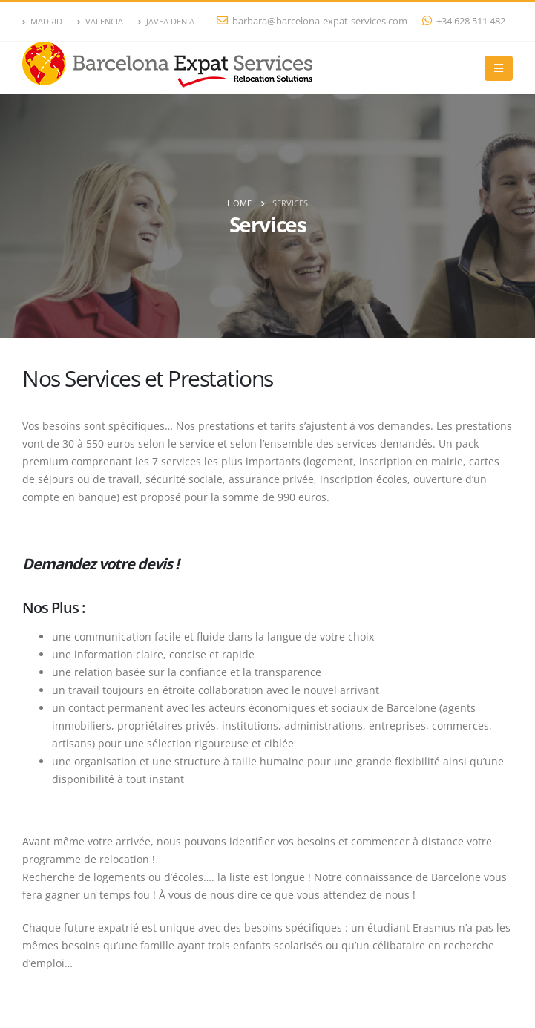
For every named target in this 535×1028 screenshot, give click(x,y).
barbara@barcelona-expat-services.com (312, 21)
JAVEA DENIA (166, 21)
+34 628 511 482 (463, 21)
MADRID (42, 21)
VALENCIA (100, 21)
